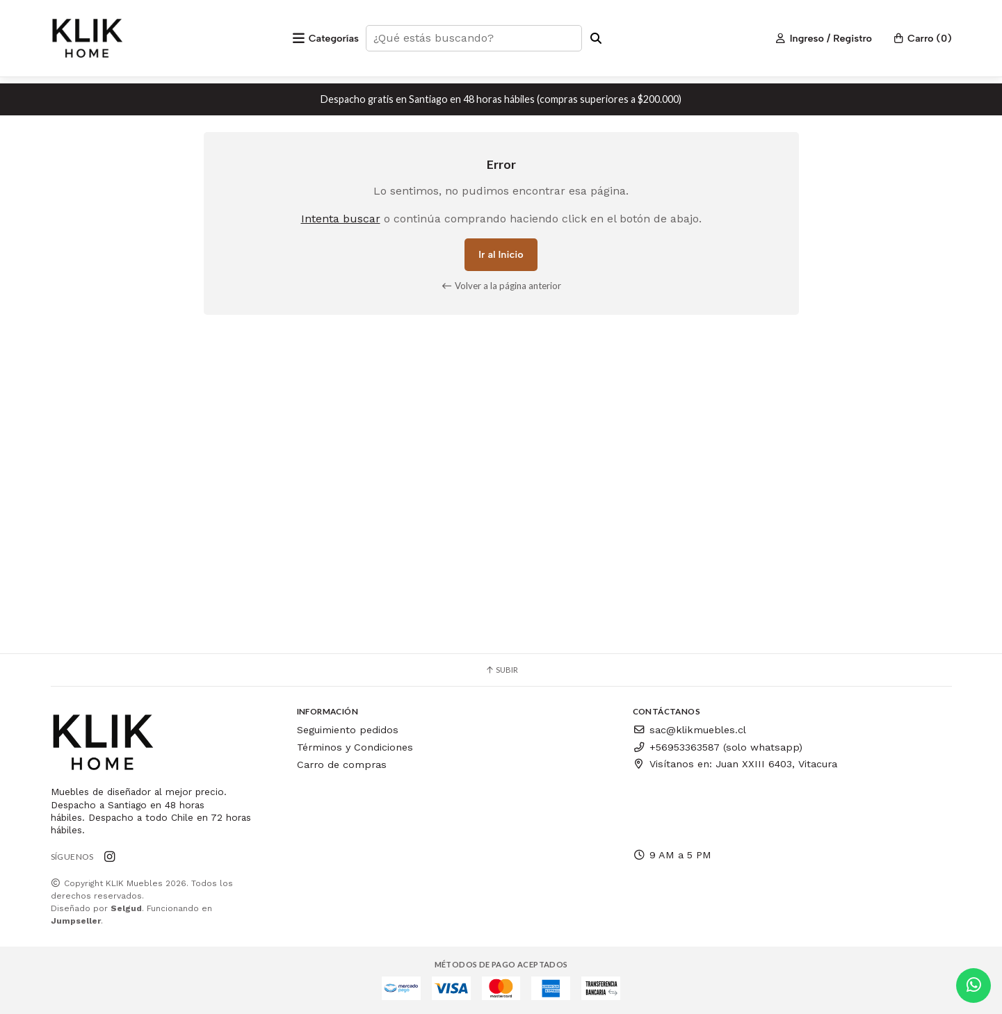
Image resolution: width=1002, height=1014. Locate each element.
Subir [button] (501, 669)
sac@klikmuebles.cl (689, 729)
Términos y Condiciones (355, 747)
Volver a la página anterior (501, 285)
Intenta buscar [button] (340, 218)
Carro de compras (342, 764)
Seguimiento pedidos (347, 729)
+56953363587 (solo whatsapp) (717, 747)
